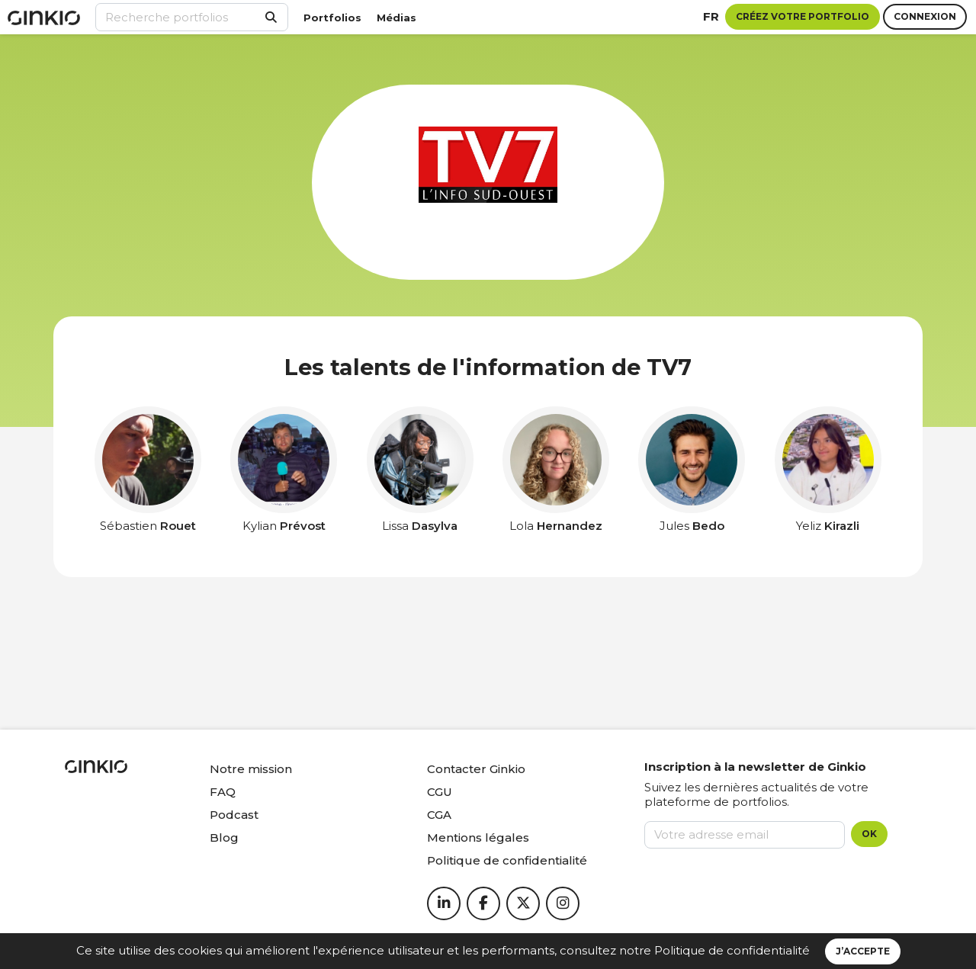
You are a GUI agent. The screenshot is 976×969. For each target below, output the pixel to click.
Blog (224, 837)
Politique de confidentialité (732, 950)
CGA (439, 814)
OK (869, 833)
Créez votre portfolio (802, 16)
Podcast (234, 814)
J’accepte (863, 951)
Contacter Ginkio (476, 769)
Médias (396, 17)
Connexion (925, 16)
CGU (439, 792)
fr (711, 16)
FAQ (223, 792)
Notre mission (251, 769)
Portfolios (332, 17)
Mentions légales (478, 837)
